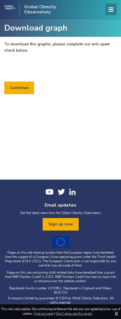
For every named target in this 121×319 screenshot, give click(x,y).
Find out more (43, 314)
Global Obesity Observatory (40, 9)
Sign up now (60, 224)
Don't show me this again (74, 314)
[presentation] (47, 67)
